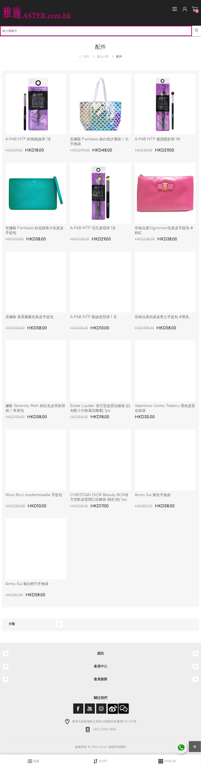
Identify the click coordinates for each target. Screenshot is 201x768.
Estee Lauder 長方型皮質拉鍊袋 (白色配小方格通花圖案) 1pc (100, 408)
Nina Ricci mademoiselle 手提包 (33, 495)
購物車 (195, 9)
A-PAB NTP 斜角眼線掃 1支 (28, 139)
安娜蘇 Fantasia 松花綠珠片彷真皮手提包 (34, 230)
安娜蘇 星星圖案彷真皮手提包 (29, 317)
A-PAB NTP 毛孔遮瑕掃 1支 (93, 228)
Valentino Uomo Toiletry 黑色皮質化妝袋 (165, 408)
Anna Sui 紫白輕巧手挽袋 (26, 584)
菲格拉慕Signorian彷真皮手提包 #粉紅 (164, 230)
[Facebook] (78, 708)
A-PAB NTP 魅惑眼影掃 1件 (157, 139)
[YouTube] (90, 708)
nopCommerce (109, 751)
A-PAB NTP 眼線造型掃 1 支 (93, 317)
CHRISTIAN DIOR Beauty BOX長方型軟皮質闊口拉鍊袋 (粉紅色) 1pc (99, 497)
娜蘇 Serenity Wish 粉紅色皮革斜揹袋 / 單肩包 (35, 408)
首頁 (86, 56)
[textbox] (96, 30)
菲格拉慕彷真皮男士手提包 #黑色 (162, 317)
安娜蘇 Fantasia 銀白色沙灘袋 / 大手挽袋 (99, 141)
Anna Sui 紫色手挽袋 (153, 495)
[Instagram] (101, 708)
